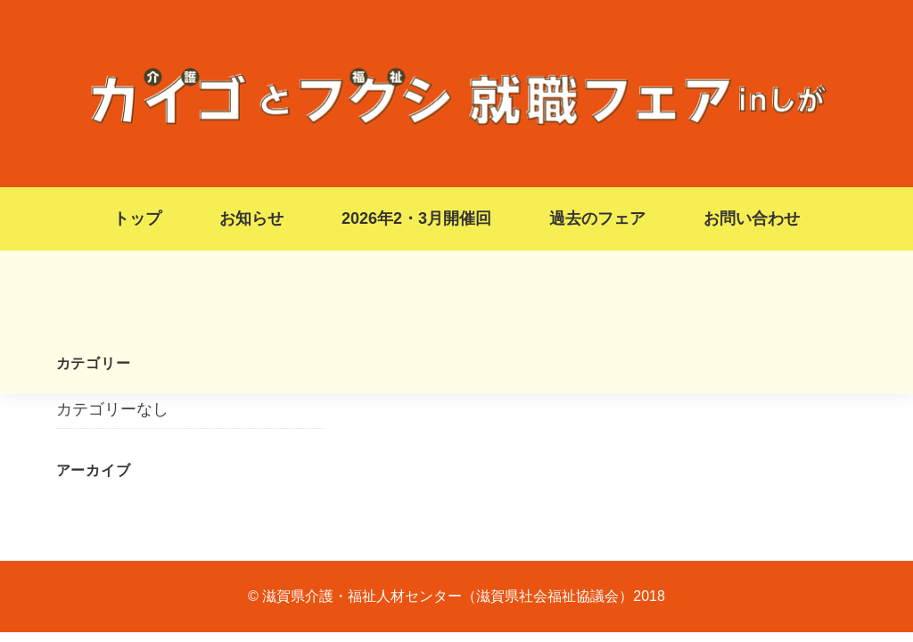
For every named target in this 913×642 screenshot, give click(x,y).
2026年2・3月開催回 (416, 218)
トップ (137, 218)
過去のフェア (597, 218)
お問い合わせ (751, 218)
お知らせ (251, 218)
